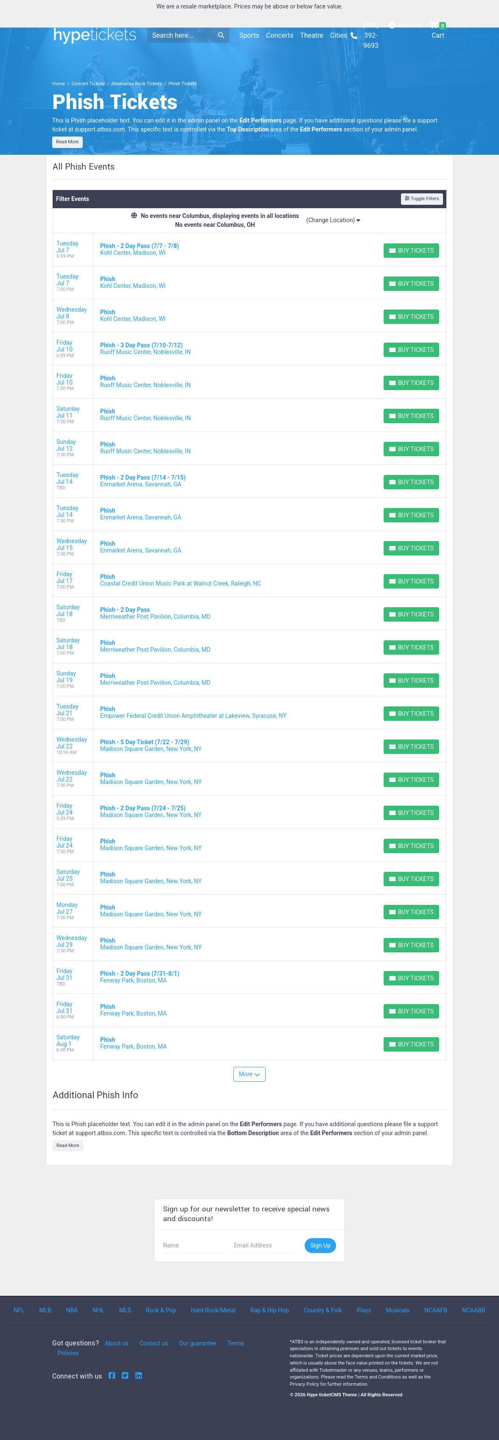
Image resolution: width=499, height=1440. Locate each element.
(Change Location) (333, 220)
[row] (249, 249)
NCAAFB (435, 1310)
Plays (364, 1310)
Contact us (154, 1343)
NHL (98, 1310)
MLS (125, 1310)
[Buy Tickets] (411, 250)
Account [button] (405, 25)
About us (117, 1343)
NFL (19, 1310)
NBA (72, 1310)
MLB (45, 1310)
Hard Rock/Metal (213, 1310)
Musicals (397, 1310)
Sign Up (320, 1245)
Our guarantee (197, 1343)
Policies (68, 1353)
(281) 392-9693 (364, 35)
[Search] (180, 35)
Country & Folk (323, 1310)
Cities (338, 35)
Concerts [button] (280, 35)
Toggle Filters (422, 198)
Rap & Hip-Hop (269, 1310)
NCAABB (473, 1310)
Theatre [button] (311, 35)
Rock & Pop (161, 1310)
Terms (235, 1343)
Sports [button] (249, 35)
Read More (67, 142)
